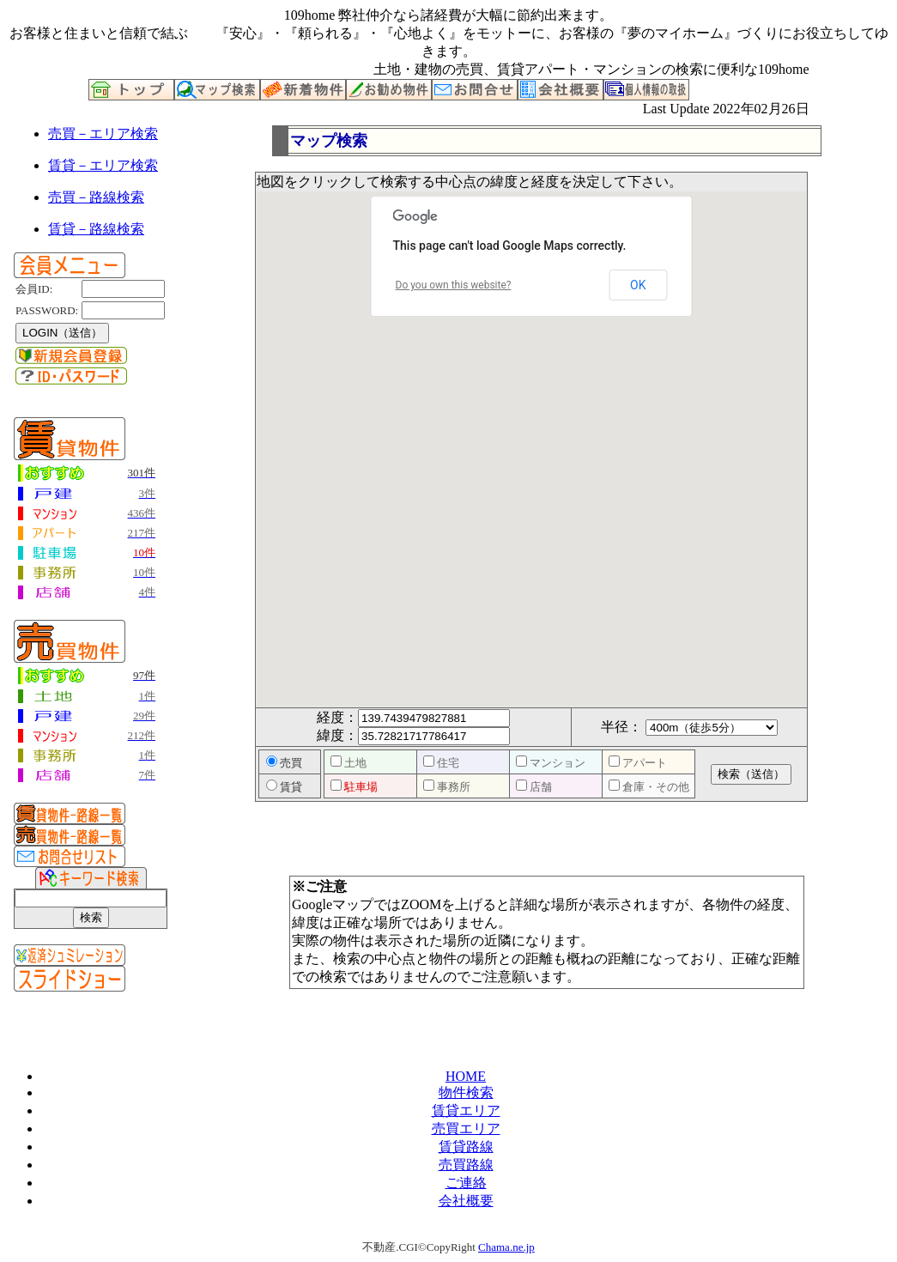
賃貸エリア (466, 1110)
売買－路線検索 (96, 197)
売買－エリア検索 (103, 133)
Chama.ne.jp (506, 1247)
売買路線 (466, 1164)
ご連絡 (466, 1182)
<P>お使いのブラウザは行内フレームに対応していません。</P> (547, 524)
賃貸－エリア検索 (103, 165)
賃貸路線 (466, 1146)
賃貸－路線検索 (96, 228)
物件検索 (466, 1092)
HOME (465, 1076)
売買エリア (466, 1128)
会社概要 (466, 1200)
